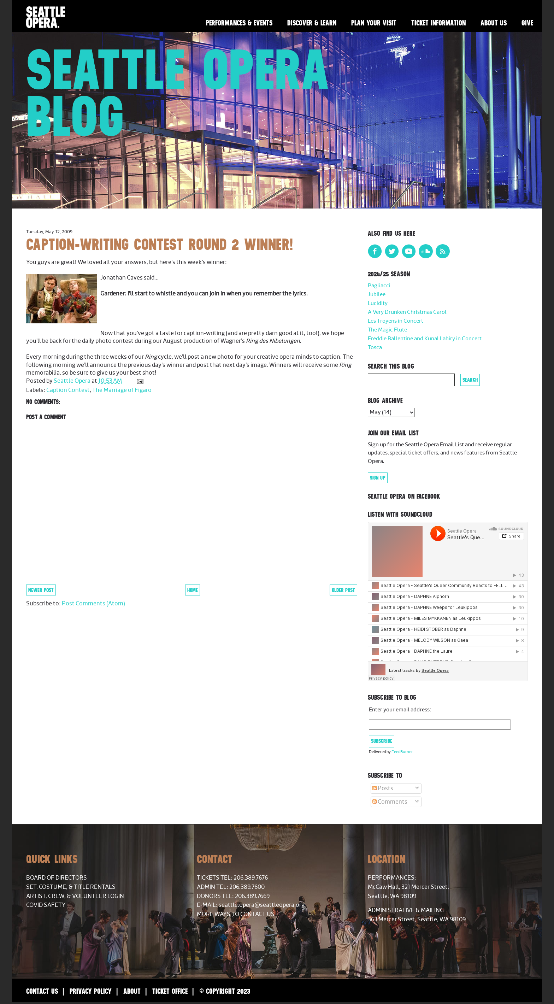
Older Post (343, 590)
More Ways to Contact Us (236, 914)
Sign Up (377, 478)
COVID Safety (46, 905)
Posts (382, 788)
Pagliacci (379, 285)
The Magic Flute (387, 330)
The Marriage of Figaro (122, 390)
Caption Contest (68, 390)
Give (527, 22)
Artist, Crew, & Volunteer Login (75, 896)
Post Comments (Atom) (93, 603)
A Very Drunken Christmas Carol (407, 312)
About (132, 991)
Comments (389, 802)
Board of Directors (56, 878)
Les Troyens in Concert (395, 321)
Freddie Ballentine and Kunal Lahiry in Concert (425, 338)
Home (192, 590)
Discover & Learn (311, 22)
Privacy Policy (91, 991)
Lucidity (378, 303)
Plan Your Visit (373, 22)
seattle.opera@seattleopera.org (262, 905)
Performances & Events (239, 22)
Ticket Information (438, 22)
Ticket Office (170, 991)
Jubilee (376, 294)
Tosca (375, 347)
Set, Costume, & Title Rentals (71, 887)
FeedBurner (402, 752)
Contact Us (42, 991)
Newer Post (41, 590)
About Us (494, 22)
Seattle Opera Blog (178, 92)
